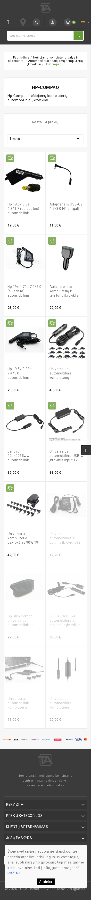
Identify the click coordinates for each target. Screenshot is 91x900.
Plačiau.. (15, 873)
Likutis (45, 139)
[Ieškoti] (40, 36)
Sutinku (45, 882)
